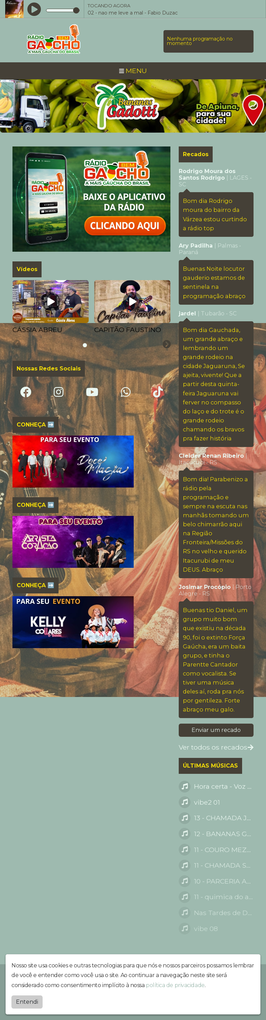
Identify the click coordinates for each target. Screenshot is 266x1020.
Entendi (27, 1002)
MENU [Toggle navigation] (133, 70)
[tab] (85, 345)
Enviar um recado (216, 730)
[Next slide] (166, 344)
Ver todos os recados (216, 747)
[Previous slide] (17, 344)
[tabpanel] (50, 307)
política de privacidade (175, 985)
